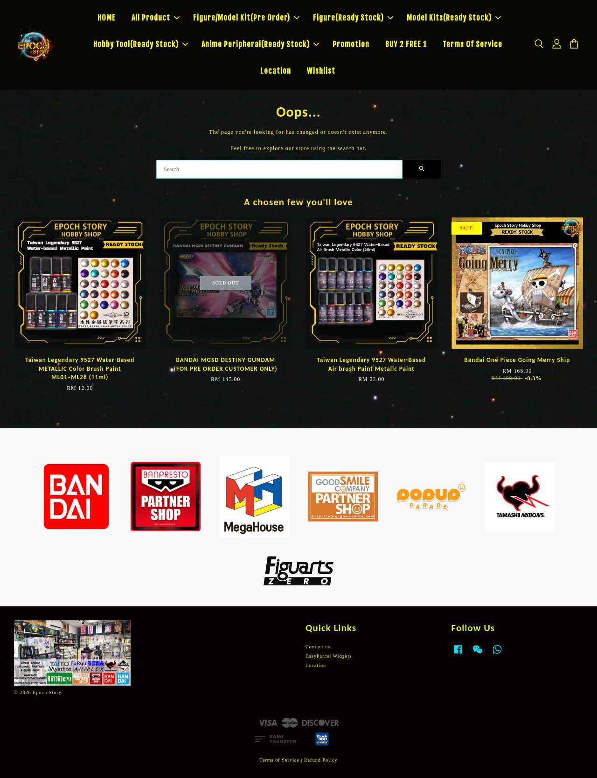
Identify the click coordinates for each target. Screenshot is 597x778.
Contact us (317, 646)
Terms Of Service (472, 44)
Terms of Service (279, 760)
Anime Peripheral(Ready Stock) (260, 44)
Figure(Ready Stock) (353, 17)
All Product (156, 17)
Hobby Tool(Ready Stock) (140, 44)
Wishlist (321, 71)
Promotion (351, 44)
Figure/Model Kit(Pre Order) (246, 17)
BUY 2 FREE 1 (406, 44)
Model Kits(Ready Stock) (454, 17)
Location (275, 71)
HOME (106, 17)
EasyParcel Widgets (328, 656)
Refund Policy (321, 760)
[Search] (279, 169)
